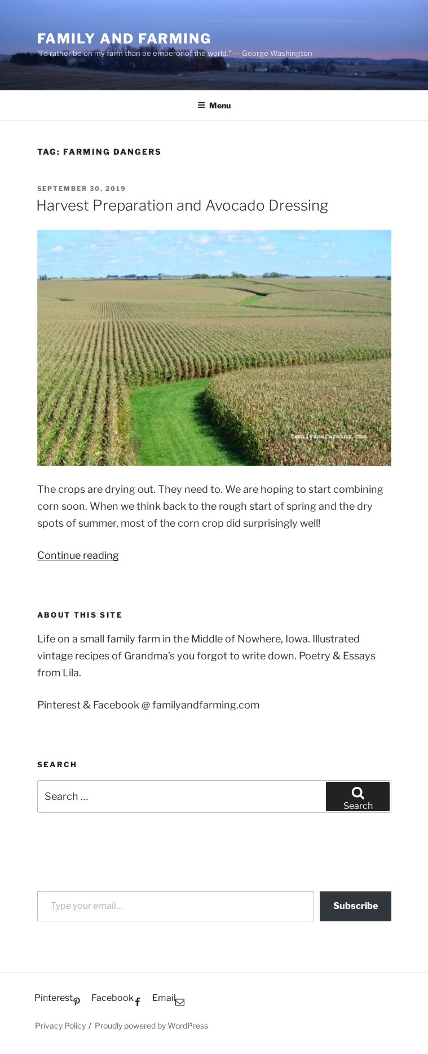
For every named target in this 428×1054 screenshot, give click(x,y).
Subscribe (355, 905)
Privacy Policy (60, 1025)
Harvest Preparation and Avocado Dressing (182, 205)
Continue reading (78, 555)
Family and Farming (124, 38)
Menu (214, 105)
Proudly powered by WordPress (151, 1025)
